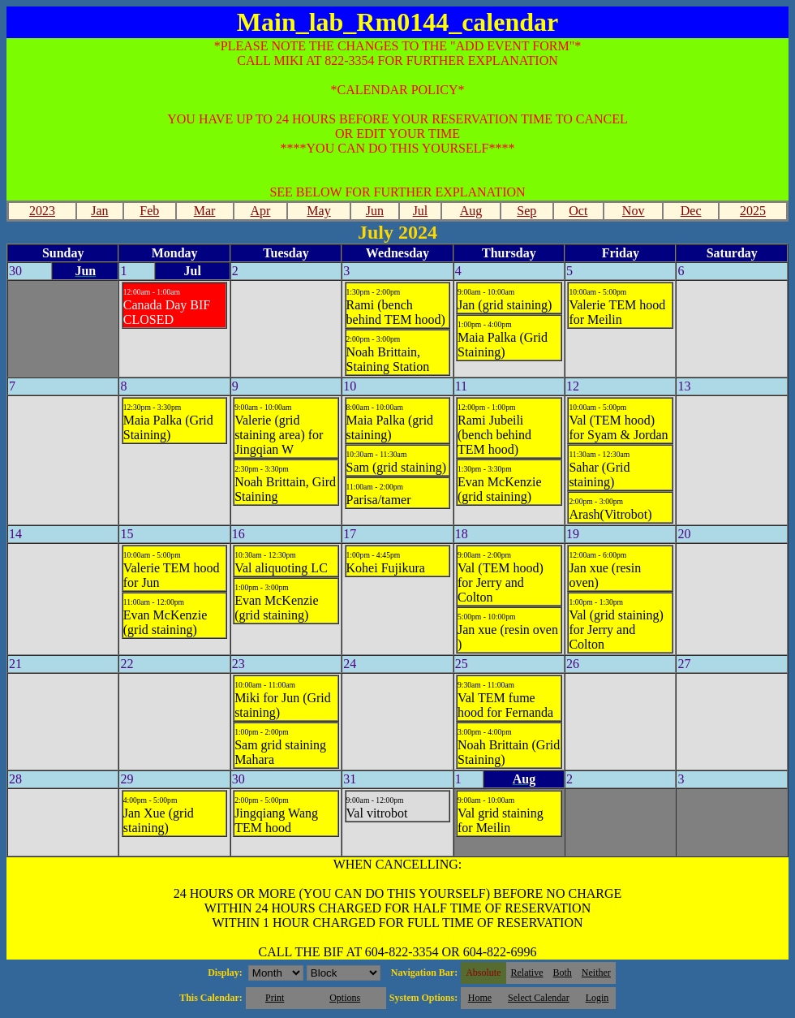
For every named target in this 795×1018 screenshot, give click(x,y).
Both (562, 972)
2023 (42, 211)
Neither (596, 972)
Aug (471, 211)
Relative (527, 972)
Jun (375, 211)
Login (597, 997)
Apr (261, 211)
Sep (526, 211)
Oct (578, 211)
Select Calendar (538, 997)
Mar (205, 211)
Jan (99, 211)
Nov (633, 211)
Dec (691, 211)
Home (480, 997)
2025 (753, 211)
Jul (420, 211)
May (318, 211)
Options (344, 997)
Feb (149, 211)
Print (274, 997)
